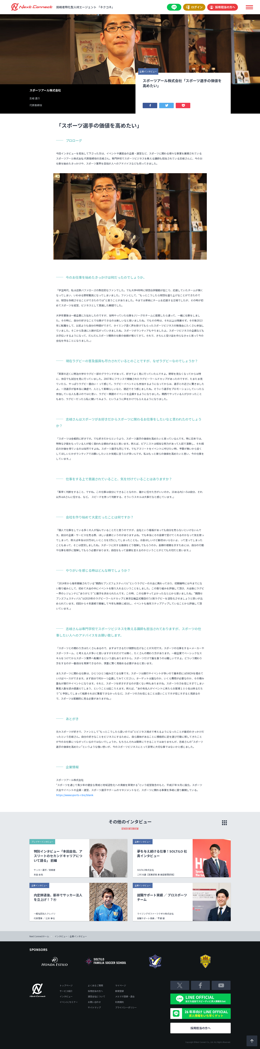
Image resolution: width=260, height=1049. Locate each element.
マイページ (120, 985)
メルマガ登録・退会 (125, 996)
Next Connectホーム (39, 936)
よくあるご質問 (95, 985)
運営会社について (96, 996)
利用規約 (119, 1001)
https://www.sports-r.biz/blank (74, 795)
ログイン (194, 7)
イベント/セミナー (69, 1001)
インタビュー (66, 996)
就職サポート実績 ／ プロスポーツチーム (162, 897)
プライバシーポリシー (126, 1007)
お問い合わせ (94, 1001)
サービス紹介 (66, 990)
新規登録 (119, 990)
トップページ (66, 985)
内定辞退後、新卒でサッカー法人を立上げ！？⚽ (58, 897)
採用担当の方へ (222, 7)
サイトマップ (94, 1007)
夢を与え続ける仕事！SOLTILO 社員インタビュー (162, 853)
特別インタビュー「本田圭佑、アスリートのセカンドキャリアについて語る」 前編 (58, 855)
